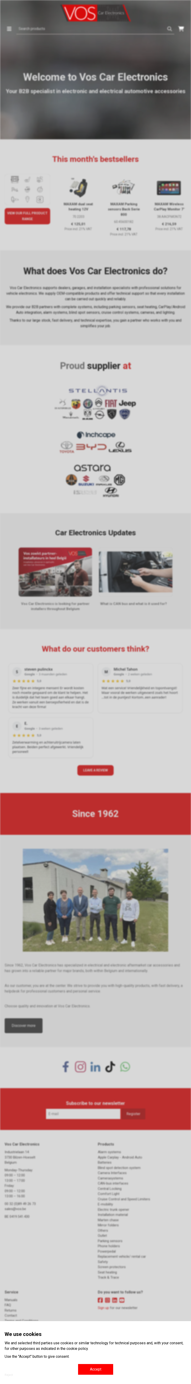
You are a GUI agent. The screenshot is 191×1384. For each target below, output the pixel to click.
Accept (95, 1369)
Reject (9, 1375)
